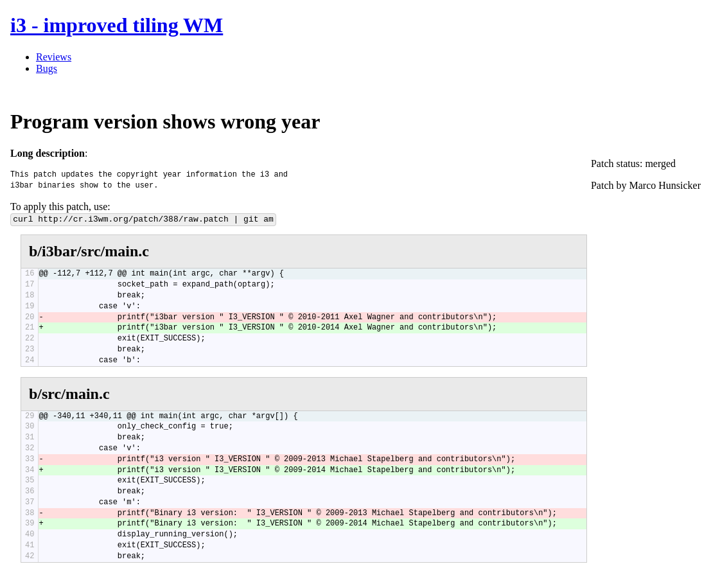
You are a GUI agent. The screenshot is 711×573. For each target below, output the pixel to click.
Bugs (46, 68)
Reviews (53, 56)
